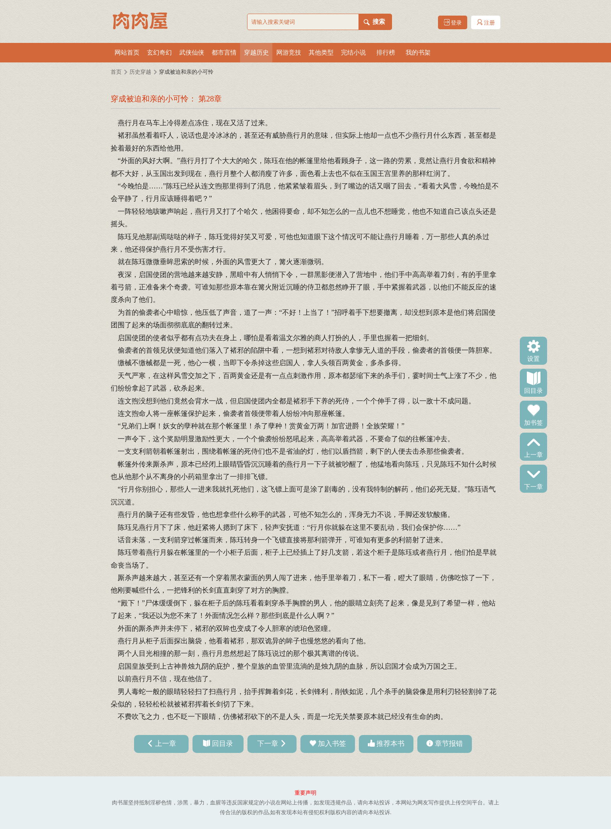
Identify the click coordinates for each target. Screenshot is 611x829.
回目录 (533, 390)
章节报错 (449, 743)
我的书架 (418, 52)
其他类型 (321, 52)
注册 (486, 22)
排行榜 (385, 52)
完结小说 (353, 52)
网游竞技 (288, 52)
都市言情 (224, 52)
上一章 (533, 454)
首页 (116, 72)
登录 (452, 22)
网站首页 (127, 52)
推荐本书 (390, 743)
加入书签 (332, 743)
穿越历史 (256, 52)
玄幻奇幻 (159, 52)
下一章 (533, 486)
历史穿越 (140, 72)
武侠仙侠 (191, 52)
